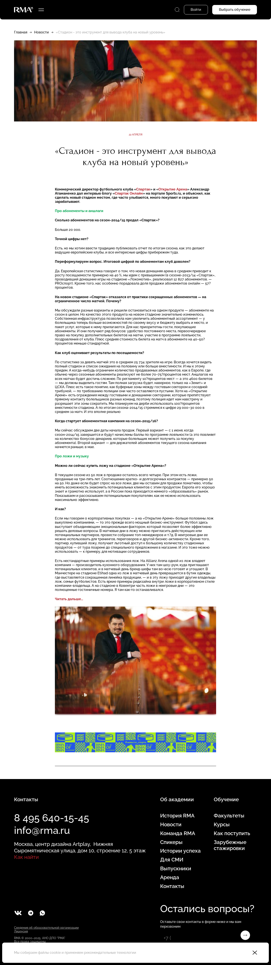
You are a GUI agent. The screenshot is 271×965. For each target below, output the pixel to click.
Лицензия (21, 931)
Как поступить (232, 833)
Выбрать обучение (234, 10)
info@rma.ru (42, 830)
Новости (41, 32)
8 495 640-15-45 (51, 818)
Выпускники (175, 869)
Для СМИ (171, 860)
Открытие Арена (172, 189)
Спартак (143, 189)
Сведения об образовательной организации (46, 927)
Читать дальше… (69, 599)
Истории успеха (180, 851)
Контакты (172, 886)
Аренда (169, 877)
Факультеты (229, 816)
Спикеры (171, 842)
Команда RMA (177, 833)
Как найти (26, 857)
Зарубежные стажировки (230, 845)
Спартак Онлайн (129, 193)
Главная (20, 32)
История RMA (177, 816)
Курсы (222, 825)
